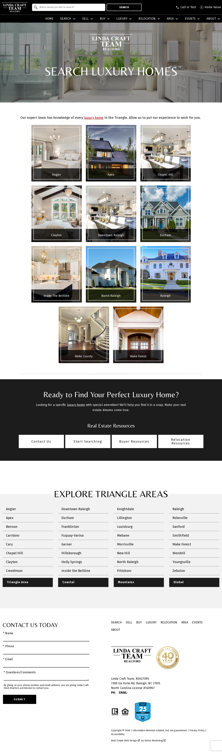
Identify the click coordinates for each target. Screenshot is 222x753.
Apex (9, 518)
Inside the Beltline (75, 571)
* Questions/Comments (20, 672)
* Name (8, 633)
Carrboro (12, 535)
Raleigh (178, 509)
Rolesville (180, 518)
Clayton (12, 562)
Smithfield (181, 535)
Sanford (179, 527)
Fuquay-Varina (72, 535)
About (115, 630)
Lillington (124, 518)
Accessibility (118, 734)
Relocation (169, 622)
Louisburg (125, 527)
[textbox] (71, 7)
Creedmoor (14, 571)
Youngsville (181, 562)
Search (124, 7)
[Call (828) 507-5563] (186, 7)
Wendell (179, 553)
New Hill (123, 553)
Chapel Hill (14, 553)
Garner (66, 544)
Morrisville (125, 544)
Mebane (123, 535)
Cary (9, 544)
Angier (11, 509)
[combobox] (68, 7)
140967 (150, 688)
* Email (8, 659)
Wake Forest (182, 544)
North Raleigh (127, 562)
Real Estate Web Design (125, 740)
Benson (11, 527)
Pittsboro (124, 571)
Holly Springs (71, 562)
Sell (129, 622)
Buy (139, 622)
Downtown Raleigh (75, 509)
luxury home (94, 118)
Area (184, 622)
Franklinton (70, 527)
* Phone (8, 646)
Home (49, 18)
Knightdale (125, 509)
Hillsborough (71, 553)
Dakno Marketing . (155, 740)
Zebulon (179, 571)
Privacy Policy (197, 730)
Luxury (151, 622)
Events (197, 622)
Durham (67, 518)
